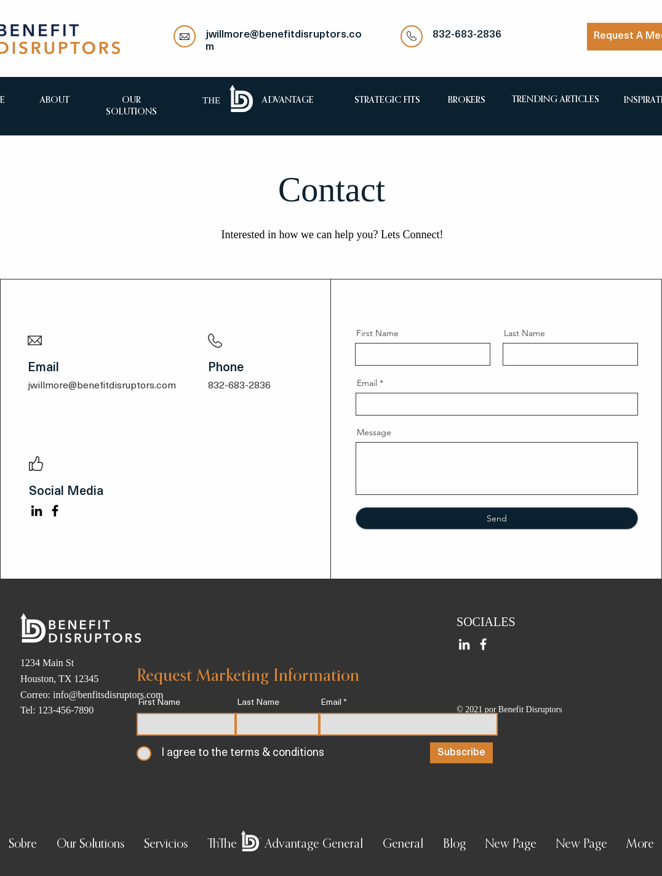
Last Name (524, 333)
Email (367, 383)
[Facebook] (55, 510)
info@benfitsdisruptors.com (108, 694)
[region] (54, 99)
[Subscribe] (461, 752)
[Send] (497, 518)
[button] (90, 845)
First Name (377, 333)
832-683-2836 (467, 35)
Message (374, 432)
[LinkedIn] (36, 510)
